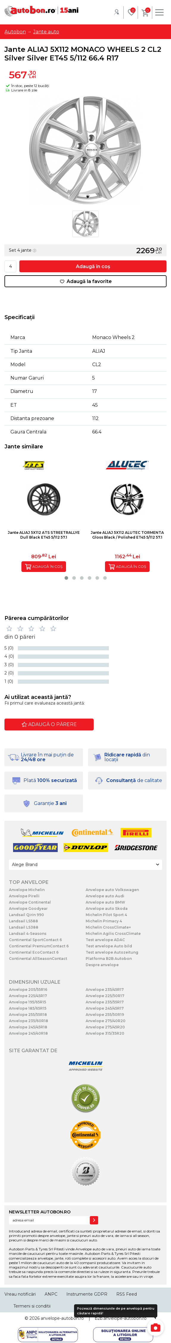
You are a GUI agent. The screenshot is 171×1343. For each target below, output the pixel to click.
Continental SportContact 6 (35, 940)
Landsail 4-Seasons (27, 933)
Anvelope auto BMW (105, 902)
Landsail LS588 (23, 921)
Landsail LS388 (23, 927)
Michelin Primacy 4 (104, 921)
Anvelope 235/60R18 (28, 1021)
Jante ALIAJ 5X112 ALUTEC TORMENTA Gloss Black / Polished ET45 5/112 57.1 (127, 535)
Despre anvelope (102, 965)
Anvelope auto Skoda (107, 908)
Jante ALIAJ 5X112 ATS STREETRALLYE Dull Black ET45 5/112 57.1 (44, 535)
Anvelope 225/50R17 (105, 996)
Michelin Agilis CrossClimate (113, 933)
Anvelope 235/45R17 (105, 989)
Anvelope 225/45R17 (28, 996)
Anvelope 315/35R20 (105, 1033)
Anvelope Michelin (27, 889)
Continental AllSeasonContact (38, 958)
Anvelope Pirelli (24, 896)
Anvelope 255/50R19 (105, 1014)
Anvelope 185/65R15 (27, 1008)
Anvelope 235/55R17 (105, 1002)
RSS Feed (126, 1294)
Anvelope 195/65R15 (27, 1002)
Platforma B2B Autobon (109, 958)
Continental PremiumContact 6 (39, 946)
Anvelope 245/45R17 (105, 1008)
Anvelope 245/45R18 (28, 1027)
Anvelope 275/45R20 (105, 1027)
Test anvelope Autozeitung (112, 952)
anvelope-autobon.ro (62, 1318)
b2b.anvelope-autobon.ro (121, 1318)
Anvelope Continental (30, 902)
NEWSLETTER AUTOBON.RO (39, 1212)
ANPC (51, 1294)
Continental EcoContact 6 (34, 952)
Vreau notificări (20, 1294)
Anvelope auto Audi (105, 896)
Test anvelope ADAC (105, 940)
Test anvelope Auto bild (109, 946)
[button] (66, 578)
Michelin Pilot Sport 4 (106, 915)
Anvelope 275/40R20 (105, 1021)
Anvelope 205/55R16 (28, 989)
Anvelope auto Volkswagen (112, 889)
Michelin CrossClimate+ (108, 927)
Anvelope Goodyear (28, 908)
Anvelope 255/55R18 (28, 1014)
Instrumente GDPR (86, 1294)
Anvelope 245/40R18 (28, 1033)
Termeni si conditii (32, 1306)
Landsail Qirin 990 (26, 915)
